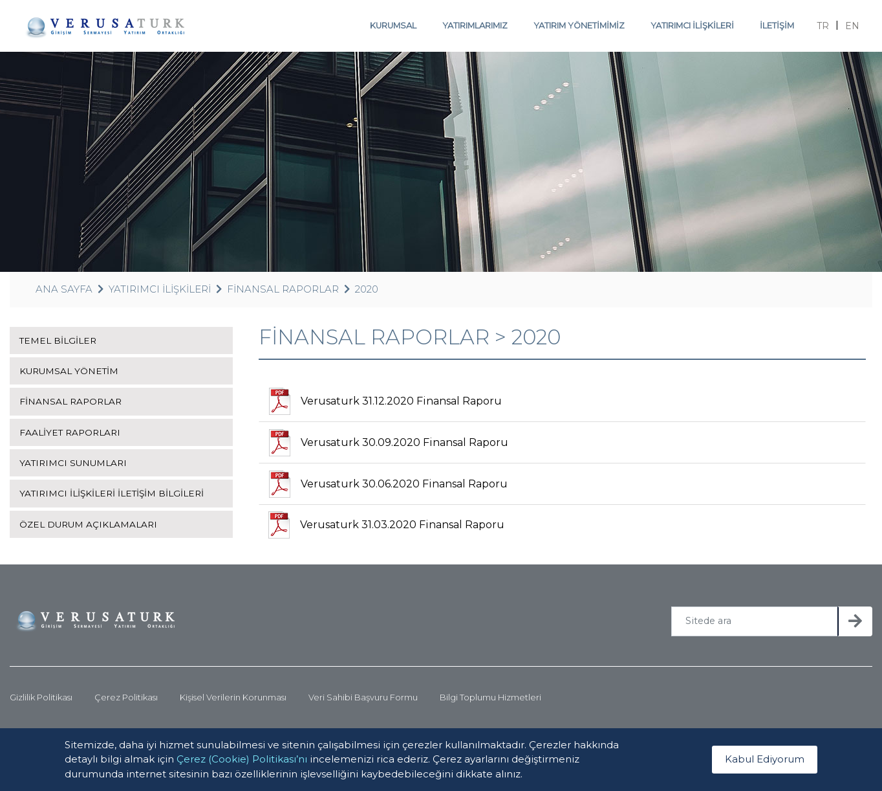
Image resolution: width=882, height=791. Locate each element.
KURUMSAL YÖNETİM (68, 371)
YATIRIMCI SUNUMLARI (73, 463)
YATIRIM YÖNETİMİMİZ (579, 25)
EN (852, 26)
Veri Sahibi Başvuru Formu (363, 697)
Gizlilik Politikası (41, 697)
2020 (366, 289)
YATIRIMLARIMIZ (475, 25)
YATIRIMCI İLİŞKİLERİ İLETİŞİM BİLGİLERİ (111, 493)
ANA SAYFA (64, 289)
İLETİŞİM (777, 25)
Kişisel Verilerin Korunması (233, 697)
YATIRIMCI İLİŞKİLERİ (692, 25)
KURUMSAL (393, 25)
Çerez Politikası (126, 697)
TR (823, 26)
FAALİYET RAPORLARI (69, 432)
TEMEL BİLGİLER (57, 340)
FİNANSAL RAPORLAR (283, 289)
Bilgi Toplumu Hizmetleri (490, 697)
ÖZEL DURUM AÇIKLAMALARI (88, 524)
